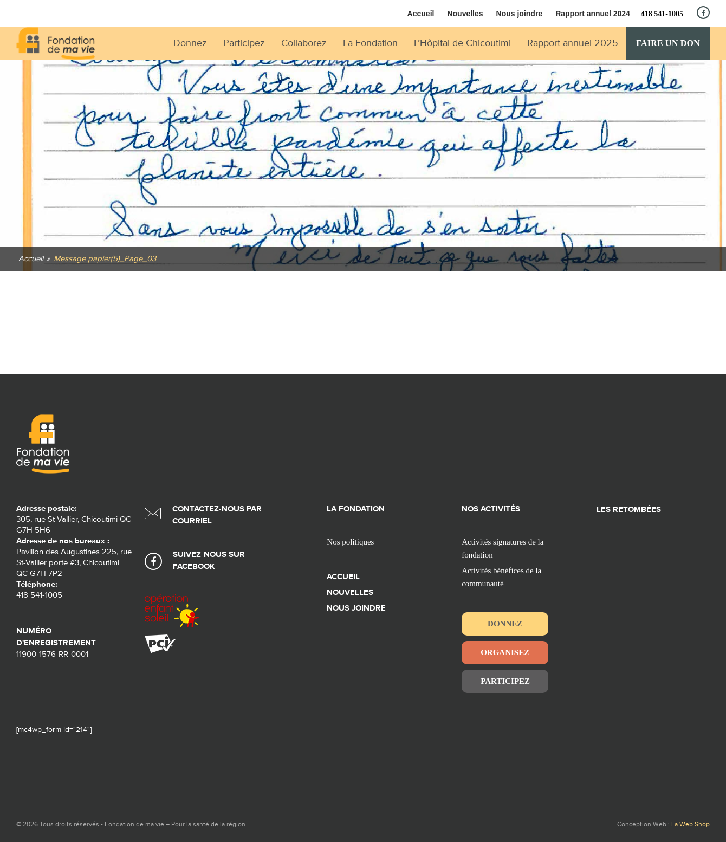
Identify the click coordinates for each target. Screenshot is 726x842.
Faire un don (668, 43)
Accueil (421, 13)
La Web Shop (690, 824)
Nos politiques (350, 541)
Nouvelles (465, 13)
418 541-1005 (662, 14)
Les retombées (629, 510)
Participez (505, 681)
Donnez (505, 623)
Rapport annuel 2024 (592, 13)
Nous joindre (519, 13)
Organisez (505, 652)
